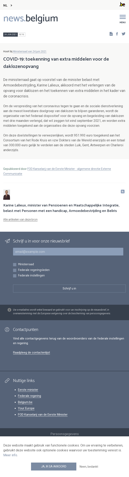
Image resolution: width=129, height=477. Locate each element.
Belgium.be (25, 402)
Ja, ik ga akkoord (53, 466)
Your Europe (26, 408)
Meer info (10, 455)
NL (5, 5)
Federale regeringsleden (34, 270)
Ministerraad (26, 264)
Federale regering (29, 396)
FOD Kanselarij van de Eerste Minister (43, 414)
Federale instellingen (31, 275)
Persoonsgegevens (64, 434)
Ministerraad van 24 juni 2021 (30, 51)
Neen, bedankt (89, 466)
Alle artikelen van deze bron (20, 219)
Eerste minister (28, 390)
